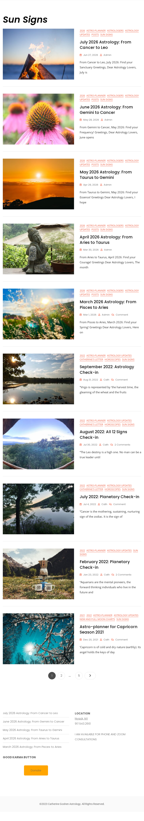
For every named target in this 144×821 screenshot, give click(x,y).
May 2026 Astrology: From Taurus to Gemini (106, 176)
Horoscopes (113, 364)
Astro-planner (96, 30)
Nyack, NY (81, 728)
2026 (82, 30)
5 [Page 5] (80, 684)
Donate (36, 779)
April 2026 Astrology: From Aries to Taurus (106, 242)
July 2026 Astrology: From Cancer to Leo (105, 44)
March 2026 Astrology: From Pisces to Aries (108, 308)
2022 (82, 360)
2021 (82, 624)
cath (106, 385)
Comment (122, 319)
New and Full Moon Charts (97, 628)
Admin (107, 55)
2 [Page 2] (62, 684)
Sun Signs (106, 34)
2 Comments (122, 451)
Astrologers (115, 30)
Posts (95, 34)
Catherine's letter (91, 364)
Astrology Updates (119, 360)
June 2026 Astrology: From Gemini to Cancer (106, 110)
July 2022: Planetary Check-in (109, 504)
